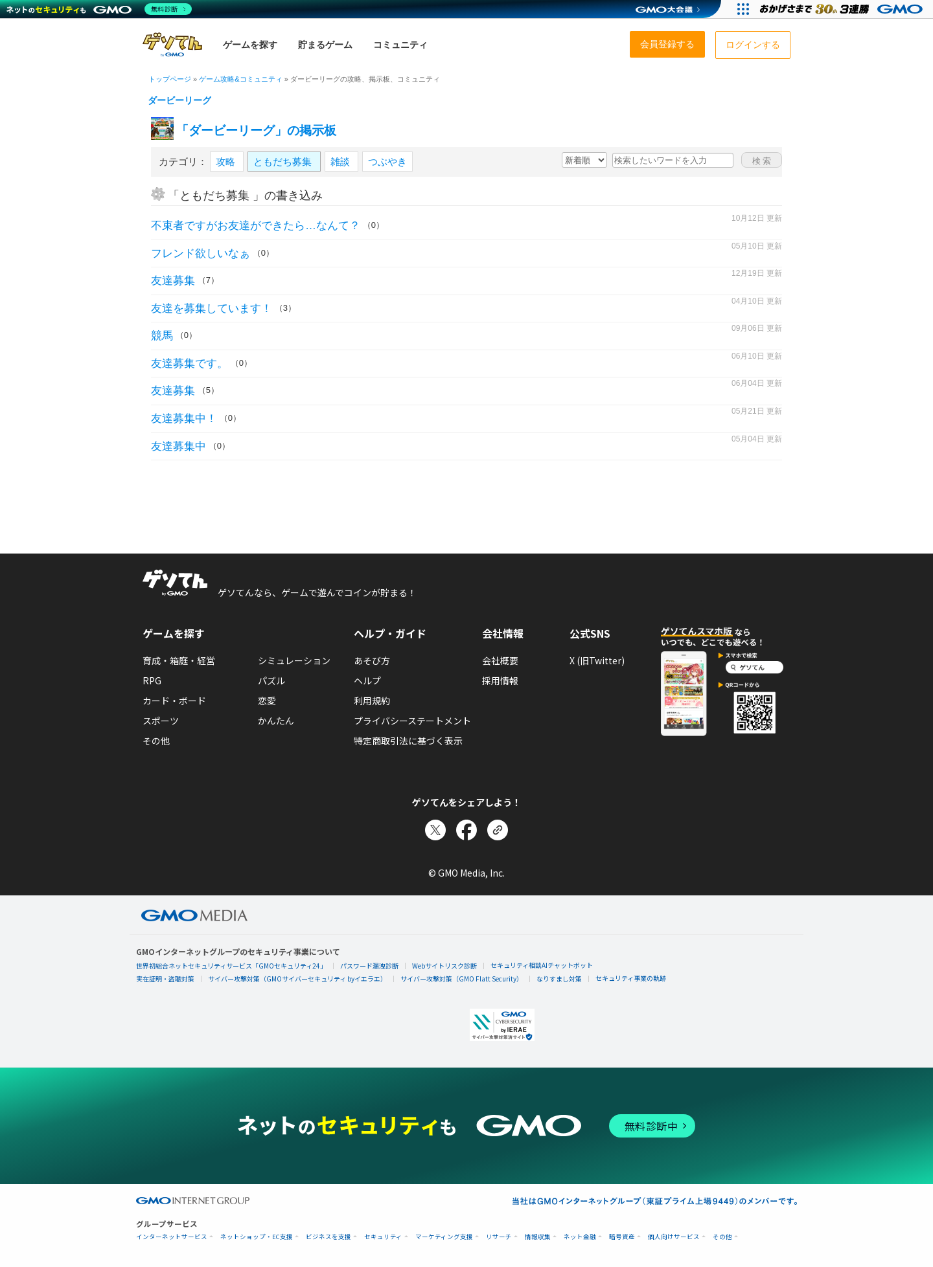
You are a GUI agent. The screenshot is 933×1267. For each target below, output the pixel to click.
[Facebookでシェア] (466, 830)
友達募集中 (178, 446)
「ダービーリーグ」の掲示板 (256, 130)
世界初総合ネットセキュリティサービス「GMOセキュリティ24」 (231, 965)
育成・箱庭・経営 (179, 660)
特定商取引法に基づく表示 (408, 740)
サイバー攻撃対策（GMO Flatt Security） (461, 978)
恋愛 (267, 700)
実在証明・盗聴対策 (165, 978)
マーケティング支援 (444, 1237)
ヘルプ (367, 680)
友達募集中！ (184, 418)
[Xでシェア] (435, 830)
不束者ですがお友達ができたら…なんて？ (255, 225)
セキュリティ (383, 1237)
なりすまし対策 (559, 978)
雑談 (341, 161)
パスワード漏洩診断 (369, 965)
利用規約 (372, 700)
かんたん (276, 720)
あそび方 (372, 660)
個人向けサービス (674, 1237)
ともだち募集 (283, 161)
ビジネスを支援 (328, 1237)
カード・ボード (174, 700)
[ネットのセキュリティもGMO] (99, 9)
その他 (156, 740)
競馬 (162, 336)
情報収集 (538, 1237)
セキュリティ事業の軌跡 (630, 978)
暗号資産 (622, 1237)
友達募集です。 (189, 363)
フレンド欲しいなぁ (200, 253)
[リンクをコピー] (497, 830)
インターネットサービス (171, 1237)
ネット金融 (580, 1237)
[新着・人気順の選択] (584, 160)
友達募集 (173, 281)
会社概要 (500, 660)
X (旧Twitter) (597, 660)
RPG (152, 680)
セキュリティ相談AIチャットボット (541, 965)
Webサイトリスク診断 (444, 965)
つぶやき (387, 161)
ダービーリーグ (179, 100)
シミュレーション (294, 660)
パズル (271, 680)
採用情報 (500, 680)
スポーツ (161, 720)
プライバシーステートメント (412, 720)
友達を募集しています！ (211, 308)
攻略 (227, 161)
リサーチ (499, 1237)
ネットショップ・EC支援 (256, 1237)
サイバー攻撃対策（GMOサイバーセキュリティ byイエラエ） (297, 978)
